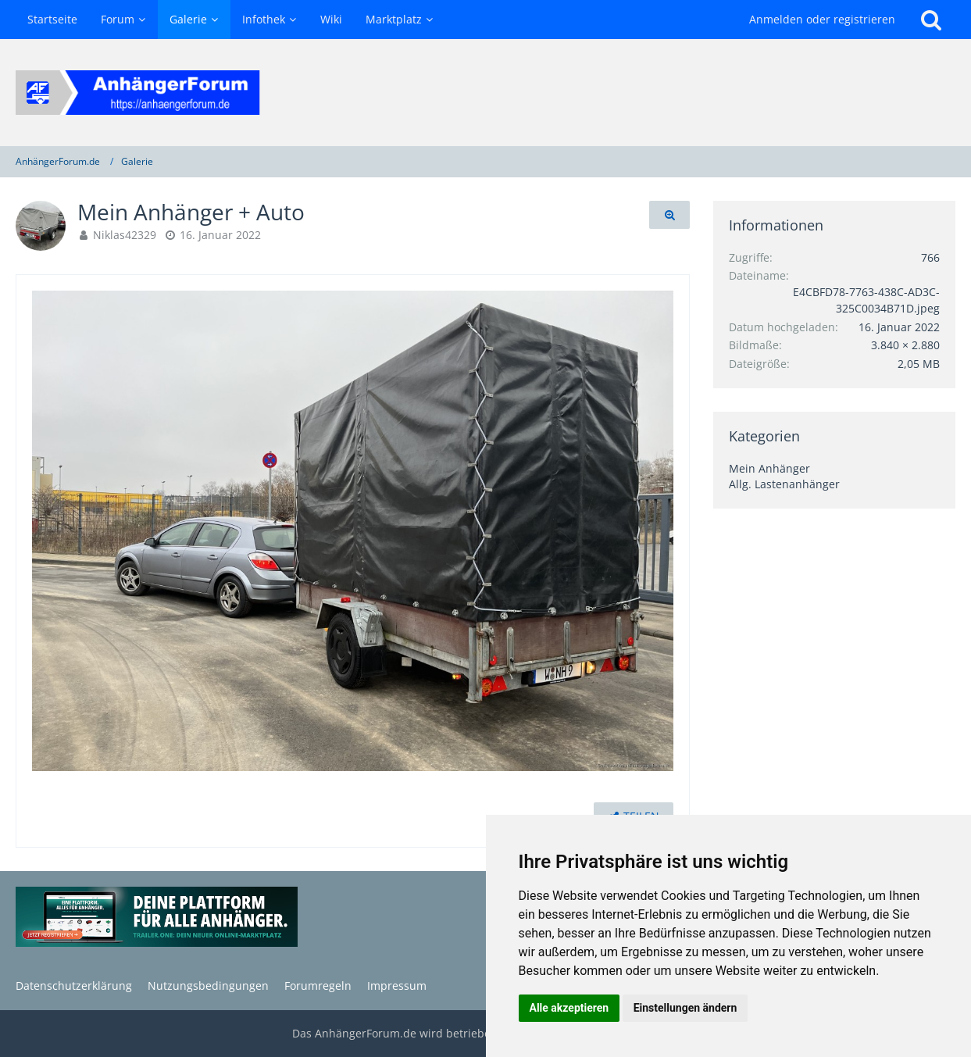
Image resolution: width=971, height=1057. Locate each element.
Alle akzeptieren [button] (569, 1008)
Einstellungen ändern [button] (685, 1008)
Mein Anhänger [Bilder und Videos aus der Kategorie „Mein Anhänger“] (769, 468)
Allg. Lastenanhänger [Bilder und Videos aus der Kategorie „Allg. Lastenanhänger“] (784, 484)
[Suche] (931, 19)
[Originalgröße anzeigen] (669, 215)
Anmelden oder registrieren (822, 19)
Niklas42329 (124, 234)
